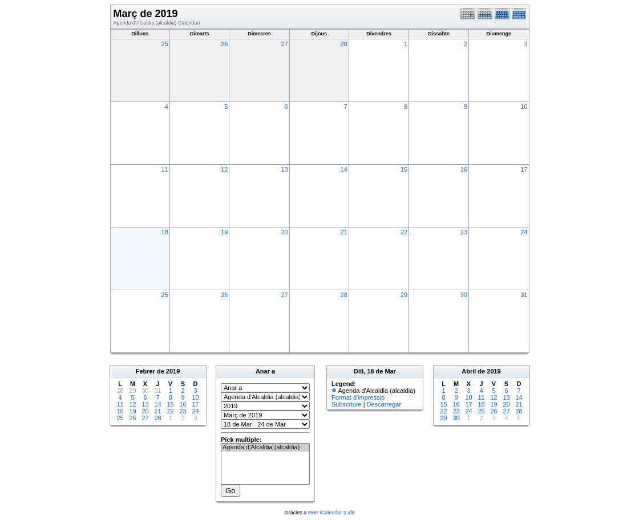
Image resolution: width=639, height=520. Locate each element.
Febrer (145, 371)
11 (164, 169)
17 (523, 169)
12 (224, 169)
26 (224, 43)
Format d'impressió (358, 397)
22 (404, 232)
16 (463, 169)
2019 (173, 371)
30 (463, 294)
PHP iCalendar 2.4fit (331, 512)
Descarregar (384, 404)
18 (164, 232)
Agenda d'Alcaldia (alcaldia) (265, 448)
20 (284, 232)
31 (523, 294)
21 (344, 232)
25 (164, 43)
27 (284, 43)
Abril (469, 371)
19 (224, 232)
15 (404, 169)
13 (284, 169)
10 (523, 106)
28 (344, 43)
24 (523, 232)
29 (404, 294)
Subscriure (346, 404)
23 (463, 232)
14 (344, 169)
